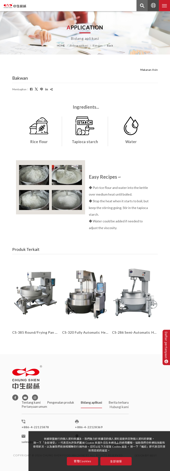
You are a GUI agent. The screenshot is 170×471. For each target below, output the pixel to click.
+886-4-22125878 (35, 429)
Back (110, 45)
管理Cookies (82, 461)
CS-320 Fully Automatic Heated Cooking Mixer (100, 332)
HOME (61, 45)
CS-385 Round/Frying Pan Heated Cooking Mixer (52, 332)
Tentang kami (31, 404)
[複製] (51, 89)
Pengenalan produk (60, 406)
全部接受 (116, 461)
